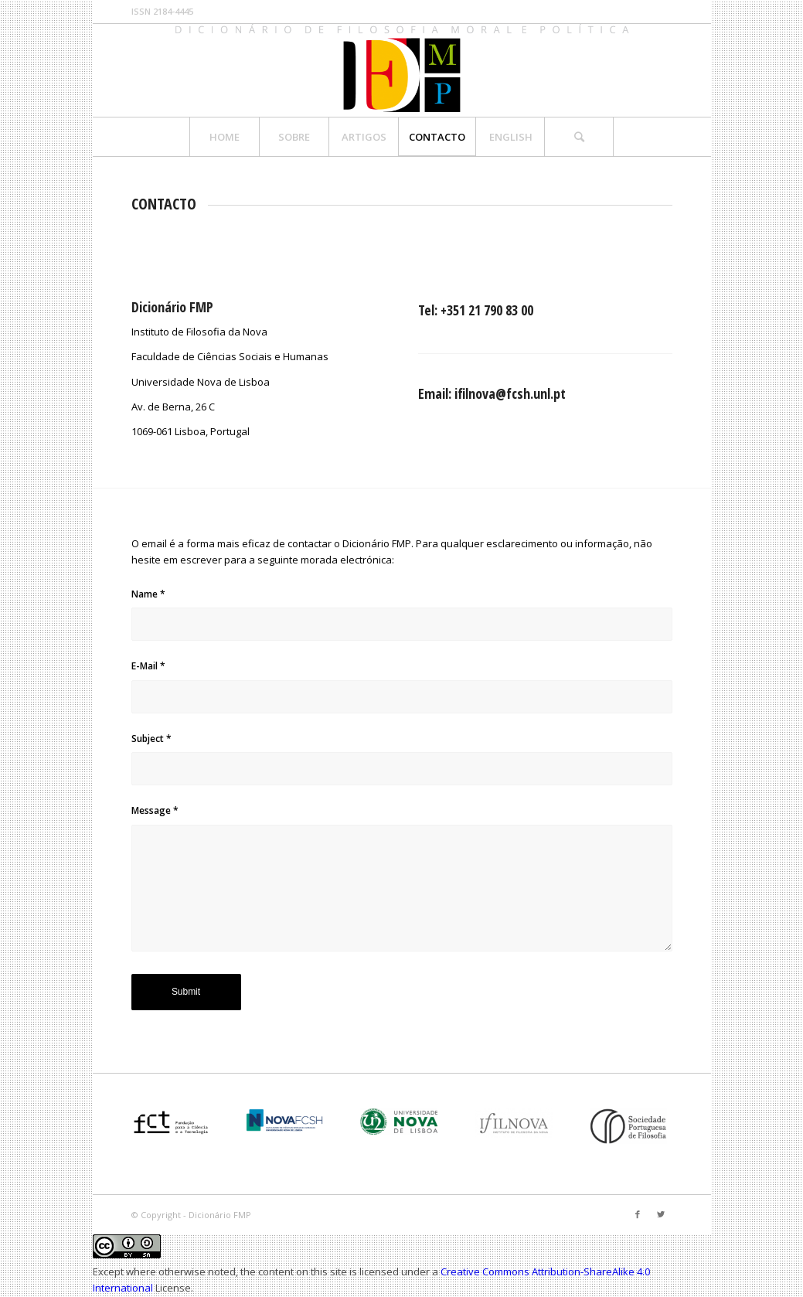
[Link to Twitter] (660, 1214)
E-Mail (148, 665)
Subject (151, 738)
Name (148, 594)
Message (155, 810)
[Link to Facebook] (637, 1214)
